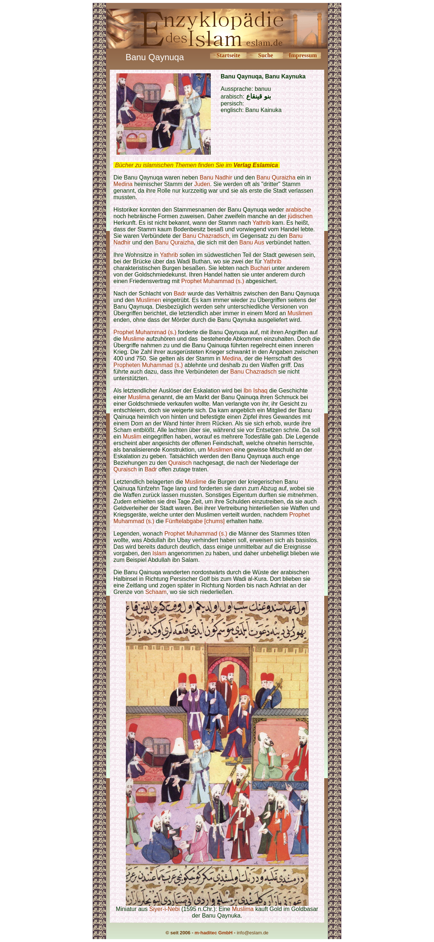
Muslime (134, 339)
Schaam (156, 592)
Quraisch (179, 463)
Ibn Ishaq (256, 390)
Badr (180, 293)
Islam (159, 553)
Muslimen (148, 300)
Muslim (132, 436)
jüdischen (300, 216)
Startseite (228, 55)
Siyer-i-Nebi (164, 909)
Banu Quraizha (275, 177)
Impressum (303, 55)
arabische (298, 209)
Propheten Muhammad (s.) (148, 365)
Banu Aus (251, 242)
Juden (202, 184)
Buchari (260, 268)
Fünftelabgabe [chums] (195, 521)
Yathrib (261, 223)
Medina (122, 184)
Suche (265, 55)
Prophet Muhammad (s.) (212, 281)
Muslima (139, 397)
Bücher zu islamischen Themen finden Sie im (196, 165)
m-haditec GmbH (214, 932)
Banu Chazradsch (205, 236)
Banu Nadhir (216, 177)
